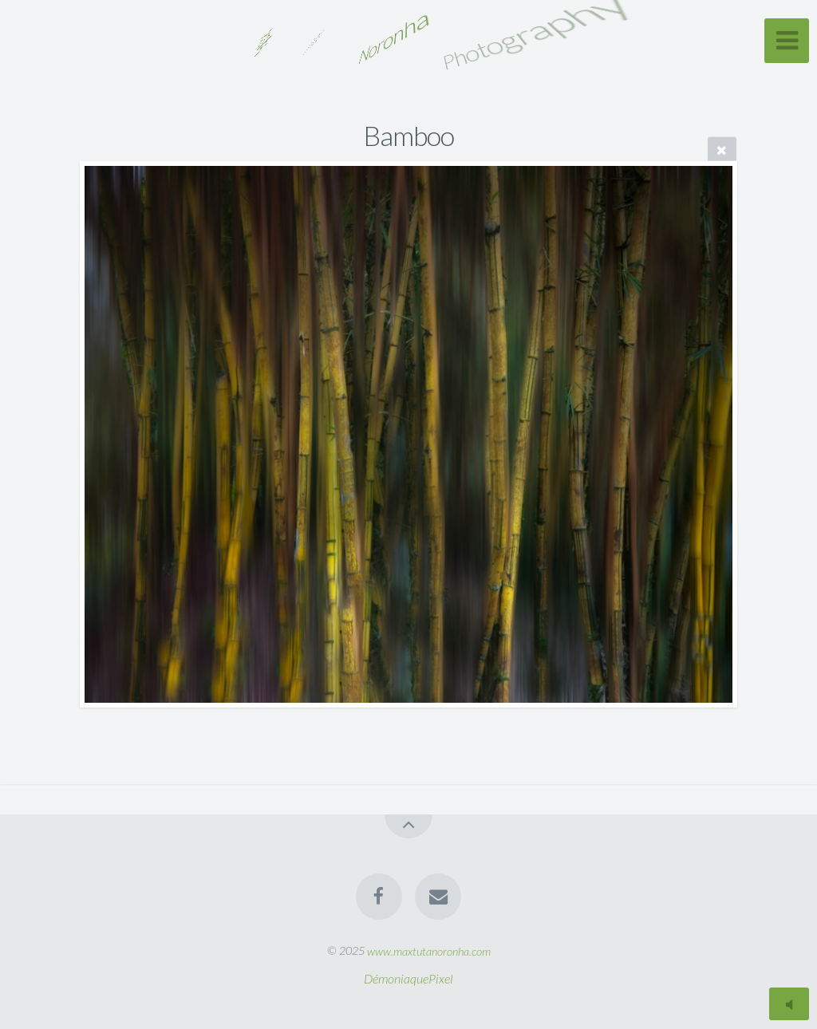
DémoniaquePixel (408, 978)
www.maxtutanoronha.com (429, 950)
